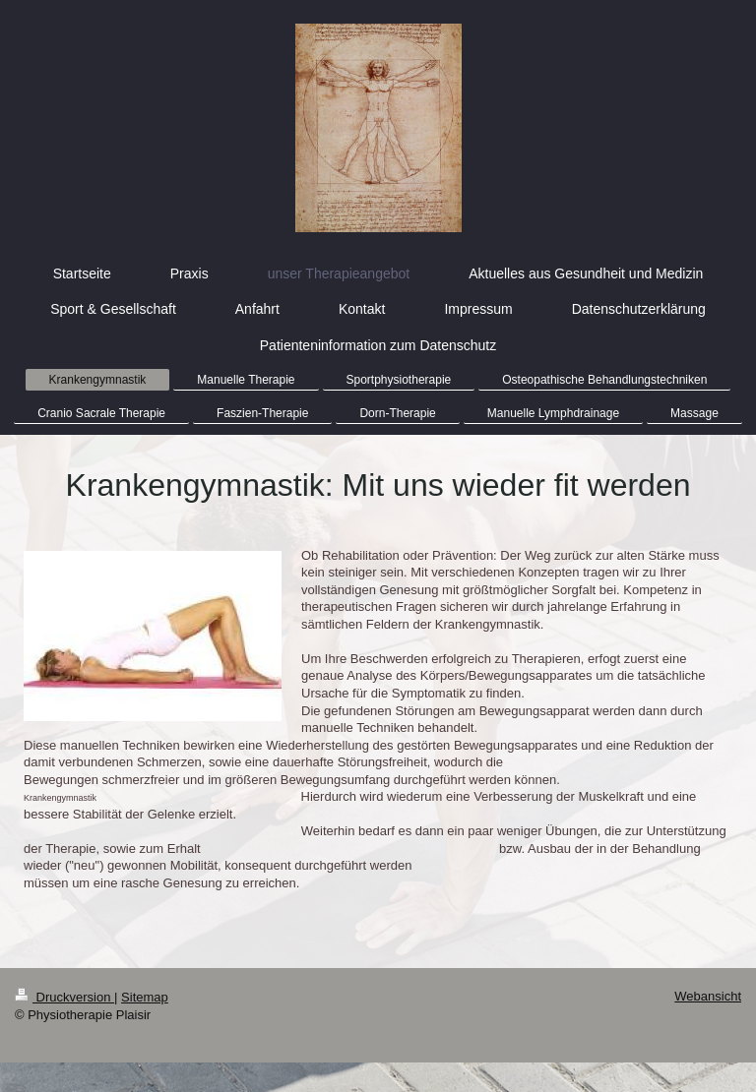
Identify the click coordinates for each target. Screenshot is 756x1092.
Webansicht (707, 996)
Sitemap (144, 997)
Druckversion (64, 997)
